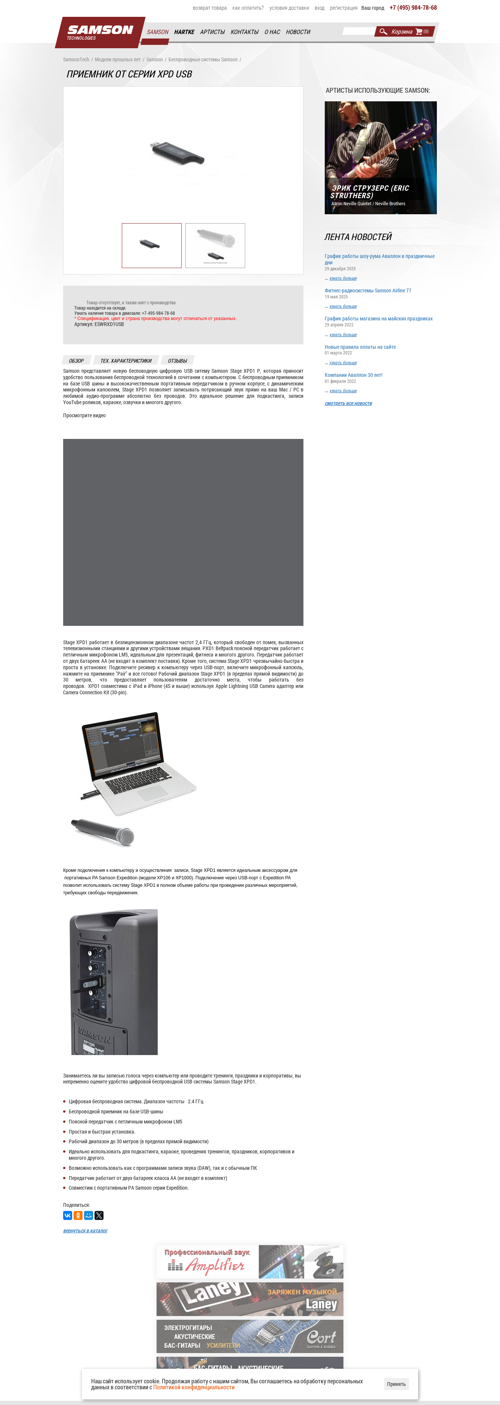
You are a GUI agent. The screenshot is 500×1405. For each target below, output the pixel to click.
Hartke (184, 32)
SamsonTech (76, 59)
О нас (272, 32)
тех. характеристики (126, 360)
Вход (319, 7)
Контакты (245, 32)
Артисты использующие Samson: (378, 90)
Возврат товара (210, 7)
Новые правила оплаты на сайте (381, 349)
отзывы (177, 360)
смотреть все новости (348, 403)
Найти (383, 31)
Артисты (213, 32)
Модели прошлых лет (118, 59)
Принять (396, 1383)
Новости (298, 32)
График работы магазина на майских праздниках (381, 321)
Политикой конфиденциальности (194, 1387)
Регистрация (344, 7)
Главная (100, 32)
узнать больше (343, 278)
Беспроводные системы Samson (203, 59)
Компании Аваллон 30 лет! (381, 377)
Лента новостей (358, 236)
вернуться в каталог (85, 1230)
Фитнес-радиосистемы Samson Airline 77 (381, 293)
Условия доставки (289, 7)
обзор (76, 360)
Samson (157, 32)
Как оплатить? (248, 7)
